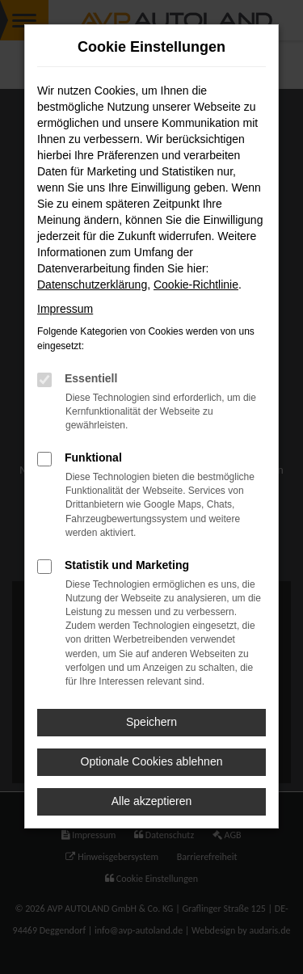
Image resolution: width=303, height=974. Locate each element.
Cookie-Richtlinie (196, 284)
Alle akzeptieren (152, 801)
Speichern (151, 721)
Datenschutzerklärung (92, 284)
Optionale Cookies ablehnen (152, 761)
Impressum (65, 308)
